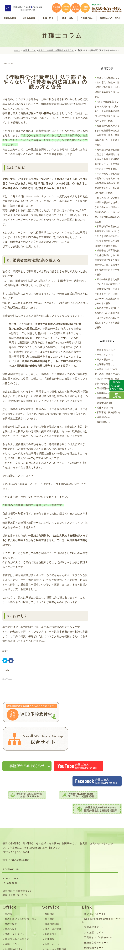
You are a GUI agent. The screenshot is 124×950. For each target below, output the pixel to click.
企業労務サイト (92, 893)
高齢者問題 (51, 874)
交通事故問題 (103, 364)
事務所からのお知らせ (17, 879)
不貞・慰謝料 (103, 359)
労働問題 (101, 398)
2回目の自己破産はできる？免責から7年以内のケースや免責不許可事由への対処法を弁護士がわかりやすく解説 (107, 111)
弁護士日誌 (102, 402)
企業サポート (52, 884)
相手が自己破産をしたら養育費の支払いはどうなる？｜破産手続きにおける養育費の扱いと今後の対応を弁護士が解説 (107, 236)
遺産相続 (101, 417)
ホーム (17, 50)
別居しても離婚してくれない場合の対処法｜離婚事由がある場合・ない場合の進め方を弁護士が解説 (107, 87)
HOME (8, 854)
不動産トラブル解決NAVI (98, 878)
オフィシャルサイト (95, 854)
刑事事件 (101, 393)
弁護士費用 (51, 900)
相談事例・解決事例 (107, 412)
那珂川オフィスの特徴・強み (20, 859)
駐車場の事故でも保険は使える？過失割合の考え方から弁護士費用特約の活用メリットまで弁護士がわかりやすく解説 (107, 159)
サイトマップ (12, 908)
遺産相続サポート (94, 867)
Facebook (12, 823)
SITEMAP (8, 792)
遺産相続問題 (52, 864)
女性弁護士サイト (94, 872)
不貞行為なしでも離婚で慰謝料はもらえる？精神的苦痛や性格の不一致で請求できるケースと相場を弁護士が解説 (107, 183)
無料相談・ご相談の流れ (58, 895)
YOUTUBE (12, 818)
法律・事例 (102, 407)
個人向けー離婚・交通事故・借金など (56, 50)
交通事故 (49, 879)
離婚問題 (101, 422)
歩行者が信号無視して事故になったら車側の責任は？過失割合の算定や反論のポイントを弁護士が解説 (107, 318)
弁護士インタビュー (16, 874)
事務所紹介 (11, 869)
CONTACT (23, 792)
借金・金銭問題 (53, 869)
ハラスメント (103, 354)
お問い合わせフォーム (17, 903)
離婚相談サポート (94, 888)
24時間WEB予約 (14, 889)
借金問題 (101, 388)
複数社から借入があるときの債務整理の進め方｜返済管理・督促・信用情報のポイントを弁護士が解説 (107, 135)
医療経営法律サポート (96, 883)
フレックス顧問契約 (56, 889)
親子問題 (49, 859)
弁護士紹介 (11, 864)
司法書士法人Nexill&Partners (100, 898)
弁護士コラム (29, 50)
